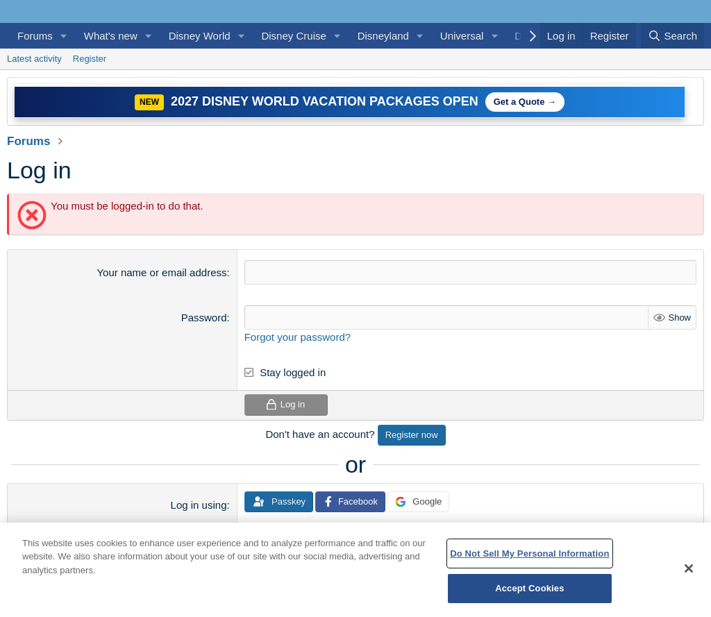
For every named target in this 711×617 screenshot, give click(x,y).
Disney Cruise (293, 36)
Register (89, 58)
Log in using (199, 505)
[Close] (689, 568)
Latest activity (34, 58)
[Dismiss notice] (690, 92)
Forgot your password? (297, 337)
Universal (462, 36)
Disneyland (383, 36)
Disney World (200, 36)
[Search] (672, 36)
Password (204, 317)
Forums (35, 36)
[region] (355, 570)
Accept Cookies (529, 588)
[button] (64, 36)
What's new (110, 36)
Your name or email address (161, 272)
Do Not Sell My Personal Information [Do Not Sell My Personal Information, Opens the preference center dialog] (529, 553)
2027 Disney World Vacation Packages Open (324, 101)
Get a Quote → (525, 101)
